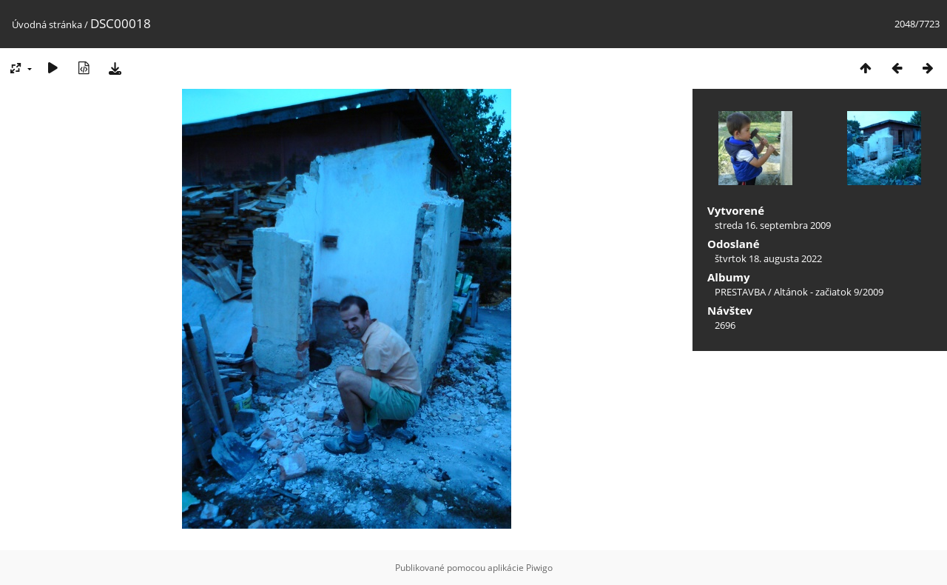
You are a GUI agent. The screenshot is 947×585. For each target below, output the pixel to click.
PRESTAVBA (741, 291)
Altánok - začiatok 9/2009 (828, 291)
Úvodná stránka (47, 24)
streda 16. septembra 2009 (773, 225)
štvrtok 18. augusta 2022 (768, 258)
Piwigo (539, 567)
